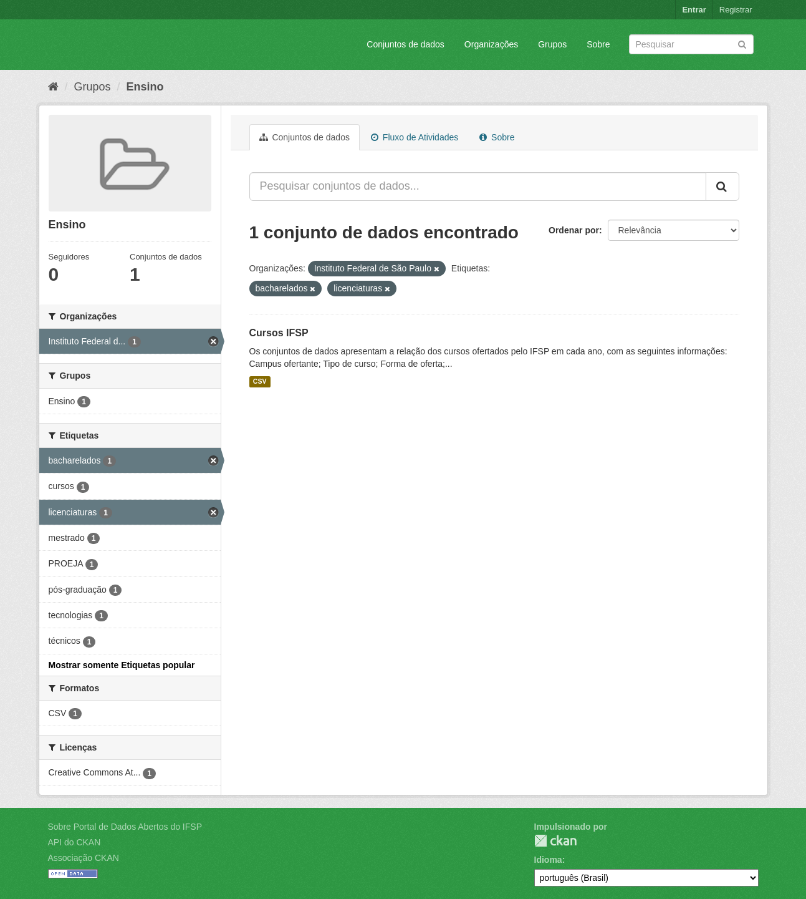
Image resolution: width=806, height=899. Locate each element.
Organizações (491, 44)
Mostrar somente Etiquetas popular (122, 665)
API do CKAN (74, 842)
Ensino (145, 86)
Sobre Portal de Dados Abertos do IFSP (125, 827)
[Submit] (742, 43)
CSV (260, 382)
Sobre (598, 44)
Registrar (735, 9)
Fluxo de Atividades (414, 137)
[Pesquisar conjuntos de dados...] (477, 186)
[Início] (53, 86)
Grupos (552, 44)
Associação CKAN (83, 858)
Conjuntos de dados (405, 44)
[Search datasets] (691, 44)
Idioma (548, 860)
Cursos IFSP (279, 333)
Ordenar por (574, 230)
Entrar (694, 9)
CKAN (555, 840)
